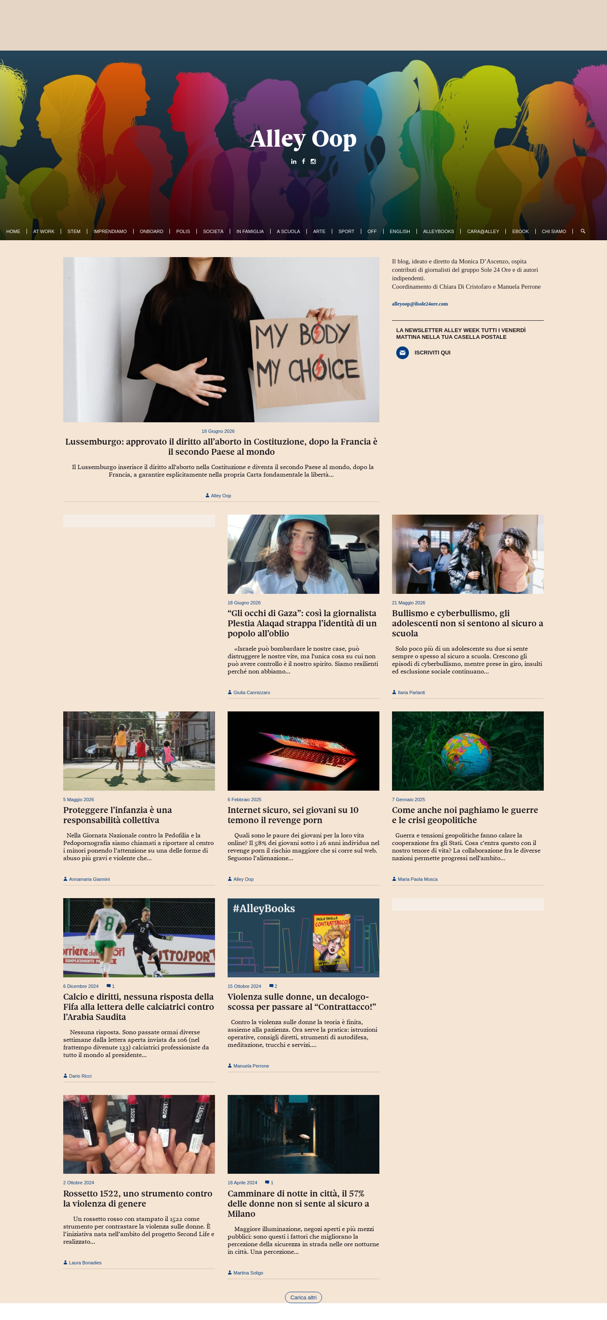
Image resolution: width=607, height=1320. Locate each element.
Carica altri (303, 1297)
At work (43, 231)
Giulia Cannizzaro (249, 692)
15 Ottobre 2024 (244, 986)
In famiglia (250, 231)
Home (13, 231)
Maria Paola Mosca (415, 879)
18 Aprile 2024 (242, 1182)
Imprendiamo (110, 231)
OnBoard (152, 231)
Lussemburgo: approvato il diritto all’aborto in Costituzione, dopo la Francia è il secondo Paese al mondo (221, 446)
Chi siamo (554, 231)
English (400, 231)
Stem (74, 231)
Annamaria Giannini (86, 879)
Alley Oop (303, 138)
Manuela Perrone (248, 1065)
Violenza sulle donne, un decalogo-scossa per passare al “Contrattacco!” (302, 1001)
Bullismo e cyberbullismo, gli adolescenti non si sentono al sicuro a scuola (467, 623)
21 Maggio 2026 (408, 602)
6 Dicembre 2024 (81, 986)
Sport (346, 231)
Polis (183, 231)
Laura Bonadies (82, 1262)
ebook (520, 231)
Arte (319, 231)
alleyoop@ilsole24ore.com (420, 304)
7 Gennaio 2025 (408, 799)
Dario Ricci (77, 1076)
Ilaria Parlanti (408, 692)
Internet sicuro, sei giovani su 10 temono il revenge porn (293, 815)
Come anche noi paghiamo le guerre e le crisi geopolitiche (465, 815)
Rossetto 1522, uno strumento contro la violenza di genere (137, 1198)
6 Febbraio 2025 (244, 799)
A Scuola (288, 231)
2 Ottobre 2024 (78, 1182)
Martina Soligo (245, 1272)
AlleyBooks (438, 231)
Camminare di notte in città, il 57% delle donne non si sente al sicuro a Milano (298, 1203)
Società (213, 231)
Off (372, 231)
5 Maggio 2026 (78, 799)
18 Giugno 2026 (217, 431)
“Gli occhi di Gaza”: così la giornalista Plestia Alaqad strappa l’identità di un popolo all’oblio (302, 623)
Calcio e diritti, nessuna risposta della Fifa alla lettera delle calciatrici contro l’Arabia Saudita (138, 1006)
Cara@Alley (483, 231)
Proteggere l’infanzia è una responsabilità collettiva (117, 815)
